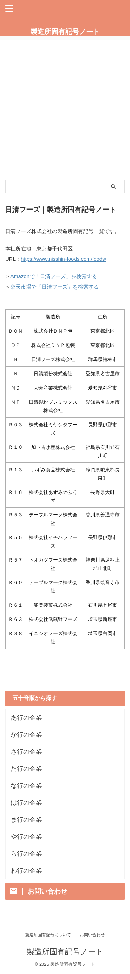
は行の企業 (26, 802)
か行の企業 (26, 734)
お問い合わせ (92, 934)
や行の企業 (26, 836)
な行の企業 (26, 785)
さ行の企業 (26, 751)
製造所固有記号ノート (65, 31)
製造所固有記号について (48, 934)
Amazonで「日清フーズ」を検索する (53, 276)
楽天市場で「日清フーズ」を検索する (54, 287)
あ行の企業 (26, 717)
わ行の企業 (26, 870)
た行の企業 (26, 768)
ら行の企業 (26, 853)
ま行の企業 (26, 819)
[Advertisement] (65, 105)
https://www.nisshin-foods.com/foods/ (63, 259)
